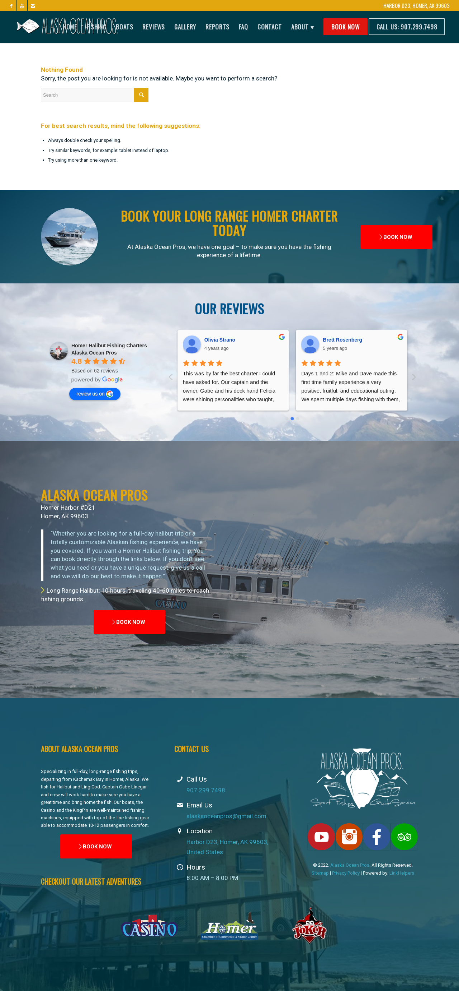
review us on (94, 394)
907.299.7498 (205, 790)
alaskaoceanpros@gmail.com (226, 816)
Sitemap (320, 873)
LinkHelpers (401, 873)
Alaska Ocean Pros (349, 865)
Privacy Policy (346, 873)
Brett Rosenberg (224, 340)
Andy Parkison (340, 340)
